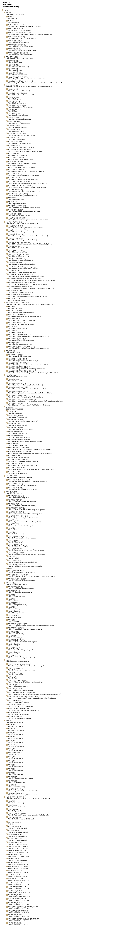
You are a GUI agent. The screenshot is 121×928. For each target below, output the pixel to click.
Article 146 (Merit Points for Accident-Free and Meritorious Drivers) (24, 709)
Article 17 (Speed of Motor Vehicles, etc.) (18, 114)
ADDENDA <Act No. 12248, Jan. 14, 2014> (18, 899)
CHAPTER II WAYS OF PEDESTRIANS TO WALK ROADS (19, 58)
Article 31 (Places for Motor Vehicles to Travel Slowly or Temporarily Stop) (26, 170)
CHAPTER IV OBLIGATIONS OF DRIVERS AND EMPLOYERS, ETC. (22, 223)
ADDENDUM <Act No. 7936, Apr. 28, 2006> (18, 831)
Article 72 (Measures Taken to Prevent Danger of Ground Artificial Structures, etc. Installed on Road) (33, 372)
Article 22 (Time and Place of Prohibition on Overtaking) (22, 134)
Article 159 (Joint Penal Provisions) (16, 782)
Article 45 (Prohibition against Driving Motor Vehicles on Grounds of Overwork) (28, 235)
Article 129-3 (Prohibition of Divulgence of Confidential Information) (25, 629)
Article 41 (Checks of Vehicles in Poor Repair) (19, 215)
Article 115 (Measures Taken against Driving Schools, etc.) (22, 561)
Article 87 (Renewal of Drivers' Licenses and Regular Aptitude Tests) (25, 440)
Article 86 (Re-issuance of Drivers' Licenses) (19, 436)
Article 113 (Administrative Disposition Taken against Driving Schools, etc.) (26, 553)
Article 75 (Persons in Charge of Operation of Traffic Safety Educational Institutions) (29, 388)
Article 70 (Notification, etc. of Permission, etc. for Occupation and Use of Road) (28, 364)
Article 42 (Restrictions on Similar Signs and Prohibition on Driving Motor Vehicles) (28, 219)
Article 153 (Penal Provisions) (15, 757)
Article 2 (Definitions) (13, 21)
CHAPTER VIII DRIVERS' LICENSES (14, 408)
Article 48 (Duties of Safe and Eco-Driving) (19, 255)
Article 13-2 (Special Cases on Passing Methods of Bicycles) (22, 94)
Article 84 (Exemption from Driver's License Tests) (20, 428)
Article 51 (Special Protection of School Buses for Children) (23, 267)
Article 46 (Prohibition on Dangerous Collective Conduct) (22, 239)
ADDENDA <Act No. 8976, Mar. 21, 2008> (18, 851)
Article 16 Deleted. (14, 110)
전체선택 (6, 10)
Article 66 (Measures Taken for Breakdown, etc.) (20, 344)
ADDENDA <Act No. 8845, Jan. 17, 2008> (18, 843)
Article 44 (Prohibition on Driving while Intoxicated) (21, 231)
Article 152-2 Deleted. (15, 753)
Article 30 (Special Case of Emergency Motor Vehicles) (21, 166)
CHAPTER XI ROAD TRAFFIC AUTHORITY (16, 583)
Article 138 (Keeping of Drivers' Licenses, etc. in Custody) (22, 669)
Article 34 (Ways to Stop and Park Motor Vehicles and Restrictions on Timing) (27, 182)
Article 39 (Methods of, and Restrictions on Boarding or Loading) (24, 207)
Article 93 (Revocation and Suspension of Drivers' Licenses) (23, 464)
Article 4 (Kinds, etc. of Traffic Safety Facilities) (19, 29)
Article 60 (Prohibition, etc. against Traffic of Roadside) (21, 319)
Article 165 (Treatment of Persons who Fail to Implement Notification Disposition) (28, 814)
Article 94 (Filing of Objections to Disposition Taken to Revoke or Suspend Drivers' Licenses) (31, 468)
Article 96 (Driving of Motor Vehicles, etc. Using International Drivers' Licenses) (27, 480)
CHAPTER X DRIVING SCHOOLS (14, 493)
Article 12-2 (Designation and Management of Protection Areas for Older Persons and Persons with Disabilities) (35, 82)
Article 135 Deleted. (14, 653)
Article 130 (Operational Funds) (16, 633)
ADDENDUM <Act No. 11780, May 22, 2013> (19, 891)
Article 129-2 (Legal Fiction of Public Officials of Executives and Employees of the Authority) (31, 625)
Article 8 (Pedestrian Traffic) (15, 62)
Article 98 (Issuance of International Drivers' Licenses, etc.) (22, 488)
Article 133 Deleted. (14, 645)
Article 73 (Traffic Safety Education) (17, 380)
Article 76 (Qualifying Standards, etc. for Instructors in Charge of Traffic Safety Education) (30, 392)
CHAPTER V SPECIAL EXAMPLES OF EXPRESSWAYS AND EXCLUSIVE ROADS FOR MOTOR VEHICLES (31, 303)
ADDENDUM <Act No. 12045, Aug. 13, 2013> (19, 895)
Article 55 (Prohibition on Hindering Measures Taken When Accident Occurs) (27, 295)
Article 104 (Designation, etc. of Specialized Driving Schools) (23, 517)
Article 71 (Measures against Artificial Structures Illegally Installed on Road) (26, 368)
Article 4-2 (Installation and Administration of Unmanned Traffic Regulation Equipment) (30, 33)
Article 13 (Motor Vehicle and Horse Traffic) (19, 90)
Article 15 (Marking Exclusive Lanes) (17, 102)
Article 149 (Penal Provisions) (15, 733)
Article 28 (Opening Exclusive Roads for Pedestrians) (21, 158)
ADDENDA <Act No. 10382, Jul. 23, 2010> (18, 871)
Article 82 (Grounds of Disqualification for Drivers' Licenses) (23, 420)
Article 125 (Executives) (14, 608)
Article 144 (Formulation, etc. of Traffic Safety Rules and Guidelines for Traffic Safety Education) (32, 697)
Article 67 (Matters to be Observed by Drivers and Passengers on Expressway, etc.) (28, 347)
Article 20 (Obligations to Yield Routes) (17, 126)
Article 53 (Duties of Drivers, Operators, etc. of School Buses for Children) (26, 275)
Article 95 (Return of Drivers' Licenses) (17, 472)
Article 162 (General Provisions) (16, 802)
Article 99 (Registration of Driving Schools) (18, 497)
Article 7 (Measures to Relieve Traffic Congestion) (20, 54)
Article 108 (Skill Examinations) (16, 533)
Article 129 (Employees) (14, 620)
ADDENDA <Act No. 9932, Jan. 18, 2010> (18, 867)
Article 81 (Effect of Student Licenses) (17, 416)
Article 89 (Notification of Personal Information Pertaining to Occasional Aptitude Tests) (30, 448)
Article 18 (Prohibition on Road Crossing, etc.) (19, 118)
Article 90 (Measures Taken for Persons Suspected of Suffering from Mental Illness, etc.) (30, 452)
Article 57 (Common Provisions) (16, 307)
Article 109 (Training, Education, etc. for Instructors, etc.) (22, 537)
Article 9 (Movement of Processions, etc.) (18, 66)
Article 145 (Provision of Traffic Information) (19, 701)
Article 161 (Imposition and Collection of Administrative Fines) (23, 790)
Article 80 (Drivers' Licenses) (15, 412)
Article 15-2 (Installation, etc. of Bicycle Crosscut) (20, 106)
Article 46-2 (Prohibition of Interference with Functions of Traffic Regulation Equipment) (30, 243)
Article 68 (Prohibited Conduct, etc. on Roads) (19, 356)
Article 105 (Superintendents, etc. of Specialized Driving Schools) (24, 521)
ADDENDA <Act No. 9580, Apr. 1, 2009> (17, 859)
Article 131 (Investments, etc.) (15, 637)
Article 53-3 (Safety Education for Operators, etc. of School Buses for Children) (27, 283)
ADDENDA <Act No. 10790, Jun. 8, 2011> (18, 875)
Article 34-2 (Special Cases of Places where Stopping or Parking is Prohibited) (27, 186)
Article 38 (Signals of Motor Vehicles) (17, 203)
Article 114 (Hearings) (13, 557)
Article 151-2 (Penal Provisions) (16, 745)
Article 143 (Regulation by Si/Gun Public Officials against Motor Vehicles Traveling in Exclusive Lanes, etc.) (34, 693)
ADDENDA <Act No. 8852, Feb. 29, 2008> (18, 847)
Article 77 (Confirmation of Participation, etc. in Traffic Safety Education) (26, 396)
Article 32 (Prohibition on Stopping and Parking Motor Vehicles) (24, 174)
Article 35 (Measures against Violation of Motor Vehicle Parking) (24, 190)
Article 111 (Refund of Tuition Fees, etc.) (18, 545)
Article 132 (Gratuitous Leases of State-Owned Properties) (22, 641)
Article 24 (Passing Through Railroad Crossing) (19, 142)
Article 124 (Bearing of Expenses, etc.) (17, 604)
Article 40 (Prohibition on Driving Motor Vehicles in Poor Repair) (24, 211)
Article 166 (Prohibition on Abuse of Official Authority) (21, 818)
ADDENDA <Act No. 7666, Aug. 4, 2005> (17, 827)
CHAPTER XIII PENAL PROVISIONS (14, 721)
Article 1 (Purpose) (12, 17)
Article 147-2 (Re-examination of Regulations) (19, 717)
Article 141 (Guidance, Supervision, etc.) (18, 685)
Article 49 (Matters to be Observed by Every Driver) (20, 259)
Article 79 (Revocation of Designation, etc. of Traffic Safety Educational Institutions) (29, 404)
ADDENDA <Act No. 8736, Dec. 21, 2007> (18, 839)
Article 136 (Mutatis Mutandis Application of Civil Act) (21, 657)
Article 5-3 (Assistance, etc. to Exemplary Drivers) (20, 46)
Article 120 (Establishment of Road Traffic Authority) (21, 588)
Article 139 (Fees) (12, 677)
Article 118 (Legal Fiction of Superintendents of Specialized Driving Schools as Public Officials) (31, 575)
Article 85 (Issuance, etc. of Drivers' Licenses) (19, 432)
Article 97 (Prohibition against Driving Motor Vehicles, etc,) (22, 484)
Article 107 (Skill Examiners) (15, 529)
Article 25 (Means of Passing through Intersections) (21, 146)
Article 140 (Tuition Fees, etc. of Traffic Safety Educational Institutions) (25, 681)
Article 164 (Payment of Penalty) (16, 810)
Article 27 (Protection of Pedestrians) (17, 154)
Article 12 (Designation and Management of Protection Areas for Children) (26, 78)
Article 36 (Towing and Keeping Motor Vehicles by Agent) (22, 194)
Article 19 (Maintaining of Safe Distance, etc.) (19, 122)
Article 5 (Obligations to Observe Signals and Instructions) (22, 37)
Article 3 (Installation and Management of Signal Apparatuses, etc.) (24, 25)
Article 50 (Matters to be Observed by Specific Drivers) (21, 263)
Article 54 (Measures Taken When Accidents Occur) (21, 291)
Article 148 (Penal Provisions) (15, 725)
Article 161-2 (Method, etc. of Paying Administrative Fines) (22, 794)
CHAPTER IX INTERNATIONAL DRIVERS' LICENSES (19, 476)
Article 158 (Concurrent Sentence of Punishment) (20, 778)
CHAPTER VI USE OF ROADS (13, 352)
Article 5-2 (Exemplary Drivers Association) (18, 41)
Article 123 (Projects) (13, 600)
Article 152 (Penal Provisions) (15, 749)
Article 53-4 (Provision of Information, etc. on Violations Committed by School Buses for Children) (32, 287)
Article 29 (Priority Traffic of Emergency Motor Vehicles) (22, 162)
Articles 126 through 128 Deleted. (16, 612)
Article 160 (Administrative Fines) (16, 786)
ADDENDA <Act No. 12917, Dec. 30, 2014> (18, 916)
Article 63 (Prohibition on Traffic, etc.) (17, 331)
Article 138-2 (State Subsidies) (15, 673)
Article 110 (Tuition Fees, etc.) (15, 541)
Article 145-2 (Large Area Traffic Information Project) (21, 705)
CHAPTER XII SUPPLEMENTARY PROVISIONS (17, 661)
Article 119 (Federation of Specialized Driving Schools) (21, 580)
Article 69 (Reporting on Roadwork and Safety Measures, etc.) (23, 360)
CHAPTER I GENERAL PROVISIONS (15, 13)
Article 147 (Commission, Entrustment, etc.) (19, 713)
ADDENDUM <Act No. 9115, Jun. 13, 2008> (18, 855)
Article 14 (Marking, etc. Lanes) (15, 98)
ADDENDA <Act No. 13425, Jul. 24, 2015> (24, 920)
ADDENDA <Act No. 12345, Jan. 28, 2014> (23, 907)
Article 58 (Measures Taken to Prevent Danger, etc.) (21, 311)
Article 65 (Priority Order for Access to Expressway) (21, 339)
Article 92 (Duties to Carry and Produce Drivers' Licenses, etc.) (23, 460)
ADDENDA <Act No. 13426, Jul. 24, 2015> (18, 924)
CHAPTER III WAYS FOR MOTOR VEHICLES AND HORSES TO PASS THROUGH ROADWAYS (29, 86)
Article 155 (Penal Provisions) (15, 765)
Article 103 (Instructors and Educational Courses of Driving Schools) (25, 513)
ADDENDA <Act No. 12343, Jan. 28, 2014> (18, 903)
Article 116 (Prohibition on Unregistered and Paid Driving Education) (25, 565)
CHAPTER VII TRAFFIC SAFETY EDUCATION (17, 376)
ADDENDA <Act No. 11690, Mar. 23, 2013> (18, 887)
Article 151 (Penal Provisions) (15, 741)
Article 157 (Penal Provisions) (15, 774)
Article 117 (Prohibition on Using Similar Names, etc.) (21, 571)
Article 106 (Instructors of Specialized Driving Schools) (21, 525)
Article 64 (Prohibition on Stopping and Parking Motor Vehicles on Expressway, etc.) (29, 335)
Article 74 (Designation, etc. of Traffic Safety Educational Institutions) (25, 384)
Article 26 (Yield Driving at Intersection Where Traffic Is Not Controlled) (25, 150)
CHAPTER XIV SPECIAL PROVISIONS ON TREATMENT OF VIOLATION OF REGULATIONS (28, 798)
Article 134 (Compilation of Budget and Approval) (20, 649)
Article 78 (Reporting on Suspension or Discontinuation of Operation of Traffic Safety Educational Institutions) (36, 400)
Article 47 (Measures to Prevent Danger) (18, 251)
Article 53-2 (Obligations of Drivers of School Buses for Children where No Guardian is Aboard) (31, 279)
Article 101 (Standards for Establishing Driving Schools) (22, 505)
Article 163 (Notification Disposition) (17, 806)
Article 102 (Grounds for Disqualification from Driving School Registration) (26, 509)
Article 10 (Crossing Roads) (15, 70)
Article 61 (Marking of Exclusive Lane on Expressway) (21, 323)
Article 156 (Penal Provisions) (15, 770)
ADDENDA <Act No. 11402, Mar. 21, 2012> (18, 883)
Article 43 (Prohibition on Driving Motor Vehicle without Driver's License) (26, 227)
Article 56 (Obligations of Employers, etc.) (18, 299)
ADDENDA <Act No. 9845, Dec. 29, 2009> (18, 863)
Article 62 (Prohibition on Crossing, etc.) (18, 327)
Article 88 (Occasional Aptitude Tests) (17, 444)
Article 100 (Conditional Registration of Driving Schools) (22, 501)
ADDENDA (14, 823)
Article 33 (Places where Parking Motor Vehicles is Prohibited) (23, 178)
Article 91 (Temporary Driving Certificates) (18, 456)
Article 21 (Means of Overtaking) (16, 130)
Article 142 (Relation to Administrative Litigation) (20, 689)
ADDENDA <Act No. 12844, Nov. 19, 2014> (18, 912)
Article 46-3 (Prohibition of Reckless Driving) (19, 247)
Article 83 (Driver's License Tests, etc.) (17, 424)
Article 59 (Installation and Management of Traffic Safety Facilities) (24, 315)
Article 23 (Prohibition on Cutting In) (17, 138)
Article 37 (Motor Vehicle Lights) (16, 199)
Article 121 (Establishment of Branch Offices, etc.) (20, 592)
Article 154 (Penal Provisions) (15, 761)
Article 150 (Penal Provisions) (15, 737)
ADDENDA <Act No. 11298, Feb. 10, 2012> (18, 879)
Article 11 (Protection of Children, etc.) (17, 74)
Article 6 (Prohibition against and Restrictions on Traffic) (22, 49)
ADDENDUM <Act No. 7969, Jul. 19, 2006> (18, 835)
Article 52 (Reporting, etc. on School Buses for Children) (22, 271)
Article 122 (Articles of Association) (16, 596)
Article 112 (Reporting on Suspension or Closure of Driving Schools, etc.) (26, 549)
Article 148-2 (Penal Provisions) (16, 729)
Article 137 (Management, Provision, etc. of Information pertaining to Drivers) (27, 665)
